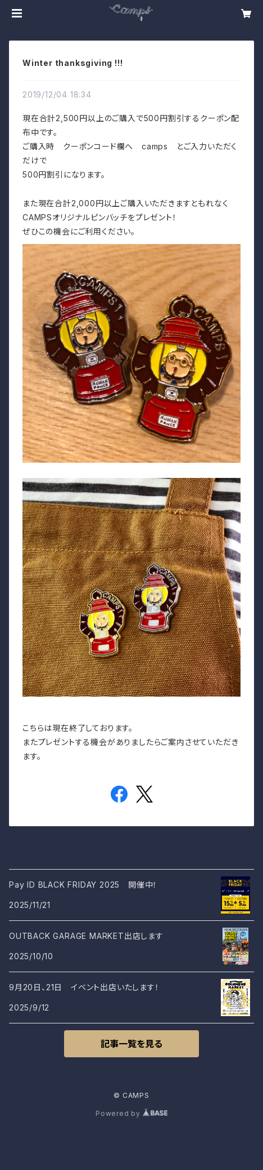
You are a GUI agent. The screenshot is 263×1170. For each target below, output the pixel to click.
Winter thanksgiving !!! (72, 63)
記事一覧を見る (131, 1043)
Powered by (131, 1113)
